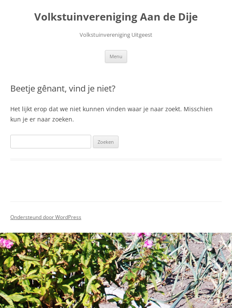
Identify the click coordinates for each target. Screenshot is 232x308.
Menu (116, 56)
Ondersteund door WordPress (45, 217)
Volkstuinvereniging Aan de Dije (116, 17)
